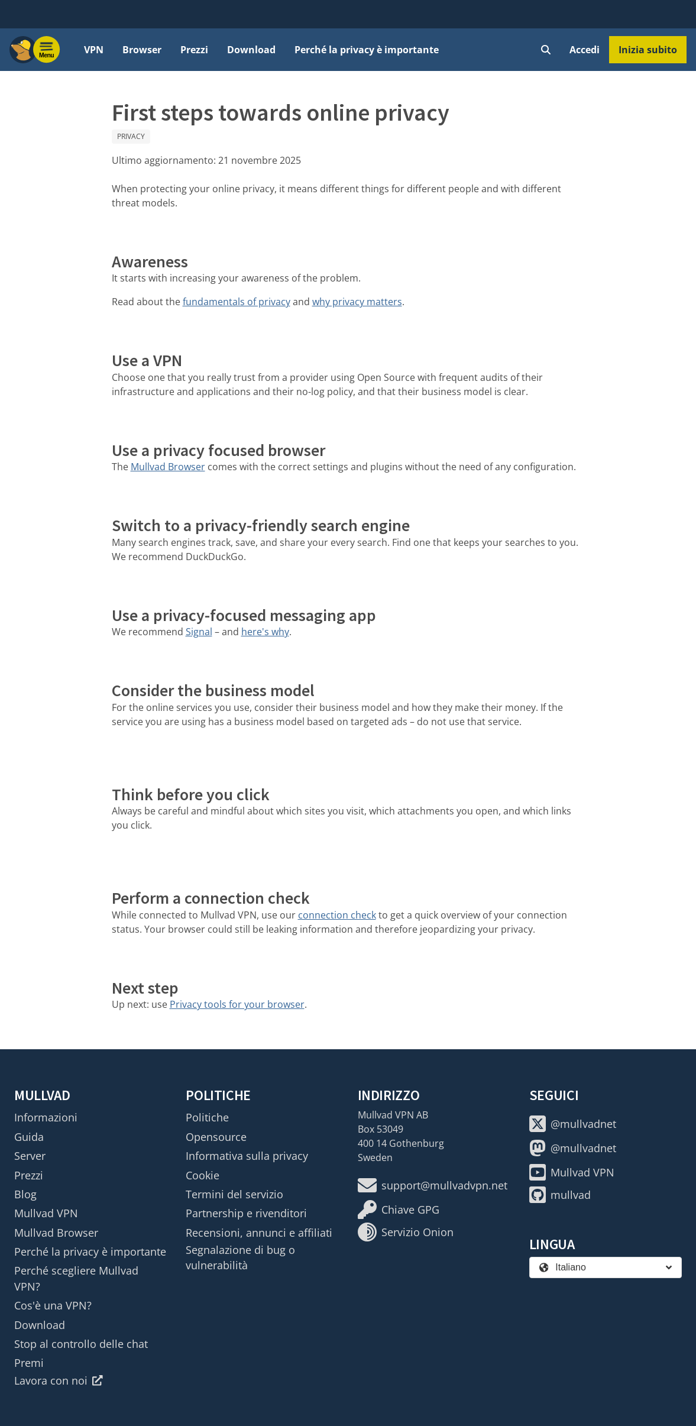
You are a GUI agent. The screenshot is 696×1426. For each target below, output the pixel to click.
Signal (199, 631)
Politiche (207, 1117)
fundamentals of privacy (236, 301)
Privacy (131, 136)
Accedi (584, 49)
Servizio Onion (406, 1232)
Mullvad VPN (46, 1213)
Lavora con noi (58, 1380)
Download (251, 49)
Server (30, 1156)
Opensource (216, 1137)
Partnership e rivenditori (246, 1213)
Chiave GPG (398, 1209)
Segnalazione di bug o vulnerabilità (240, 1257)
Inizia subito (648, 49)
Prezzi (194, 49)
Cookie (202, 1175)
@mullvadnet (572, 1123)
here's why (265, 631)
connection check (337, 914)
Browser (141, 49)
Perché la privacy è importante (366, 49)
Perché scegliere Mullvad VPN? (76, 1278)
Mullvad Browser (168, 466)
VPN (93, 49)
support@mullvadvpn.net (432, 1185)
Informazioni (45, 1117)
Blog (25, 1194)
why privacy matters (357, 301)
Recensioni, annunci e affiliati (259, 1232)
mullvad (560, 1194)
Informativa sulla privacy (247, 1156)
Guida (29, 1137)
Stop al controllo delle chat (81, 1344)
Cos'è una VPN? (53, 1305)
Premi (29, 1363)
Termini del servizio (234, 1194)
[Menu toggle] (46, 49)
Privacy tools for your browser (237, 1004)
